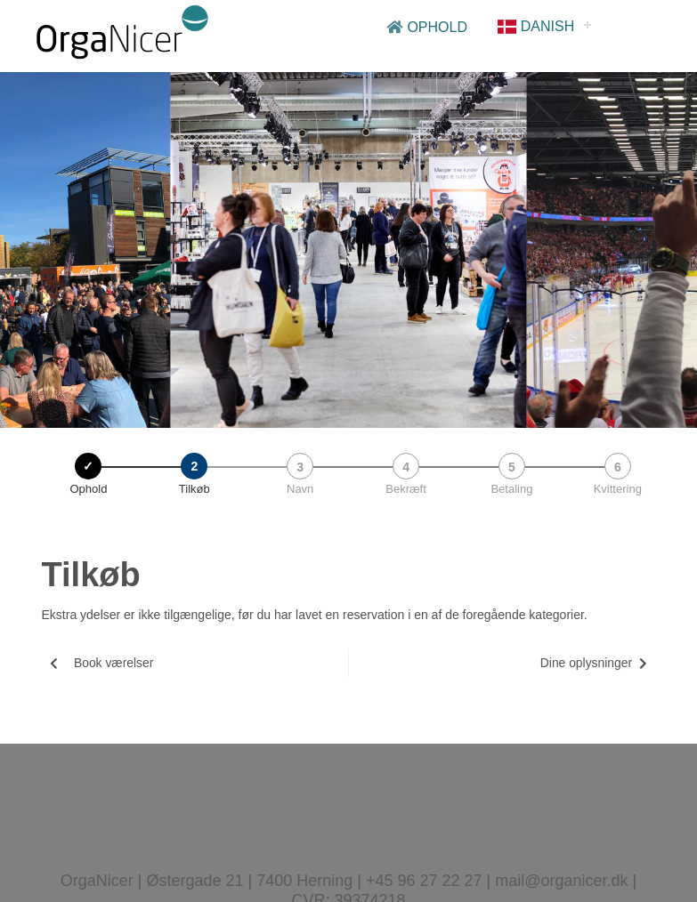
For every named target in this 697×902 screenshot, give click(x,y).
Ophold (426, 27)
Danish (536, 26)
